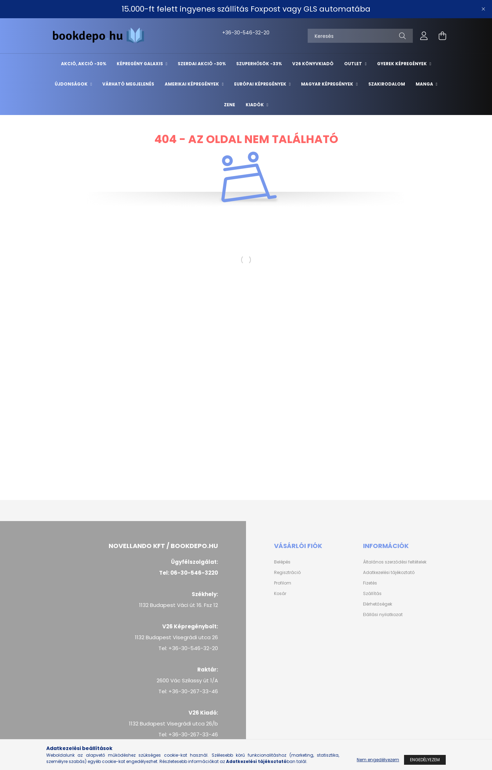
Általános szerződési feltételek (394, 562)
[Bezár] (483, 9)
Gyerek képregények (402, 64)
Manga (425, 84)
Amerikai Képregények (192, 84)
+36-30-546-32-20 (229, 32)
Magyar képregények (327, 84)
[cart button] (442, 36)
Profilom (282, 583)
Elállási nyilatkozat (383, 614)
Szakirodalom (386, 84)
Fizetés (370, 583)
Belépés (282, 562)
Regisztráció (287, 572)
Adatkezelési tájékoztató (389, 572)
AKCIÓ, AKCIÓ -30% (83, 64)
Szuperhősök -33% (259, 64)
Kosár (280, 593)
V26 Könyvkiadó (313, 64)
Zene (229, 105)
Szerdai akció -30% (202, 64)
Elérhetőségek (377, 604)
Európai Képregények (260, 84)
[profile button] (424, 36)
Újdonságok (72, 84)
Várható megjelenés (128, 84)
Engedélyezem (425, 760)
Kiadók (255, 105)
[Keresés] (360, 36)
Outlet (353, 64)
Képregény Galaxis (140, 64)
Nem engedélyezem (378, 760)
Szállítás (372, 593)
